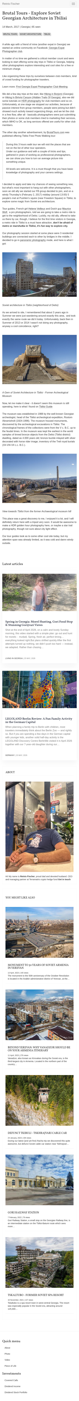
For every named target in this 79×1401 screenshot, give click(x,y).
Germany (9, 755)
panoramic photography (33, 240)
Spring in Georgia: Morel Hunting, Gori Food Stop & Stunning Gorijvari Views (39, 623)
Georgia (25, 27)
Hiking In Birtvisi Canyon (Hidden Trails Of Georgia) (33, 97)
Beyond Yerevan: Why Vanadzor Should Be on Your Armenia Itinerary (39, 1049)
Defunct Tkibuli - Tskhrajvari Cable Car (37, 1133)
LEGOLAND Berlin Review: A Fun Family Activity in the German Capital (38, 720)
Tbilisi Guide (46, 406)
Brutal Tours (10, 34)
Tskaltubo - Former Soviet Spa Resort (36, 1295)
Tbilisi (47, 34)
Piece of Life (10, 1366)
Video (7, 1360)
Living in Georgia (14, 658)
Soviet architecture (30, 34)
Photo (7, 1354)
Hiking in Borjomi (53, 94)
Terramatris (34, 879)
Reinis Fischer (11, 3)
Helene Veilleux (36, 208)
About (7, 1348)
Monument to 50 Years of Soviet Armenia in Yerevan (38, 966)
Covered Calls (11, 1380)
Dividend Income (12, 1386)
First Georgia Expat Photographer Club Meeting (42, 86)
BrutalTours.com (56, 132)
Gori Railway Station (23, 1213)
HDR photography (31, 101)
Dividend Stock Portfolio (16, 1392)
